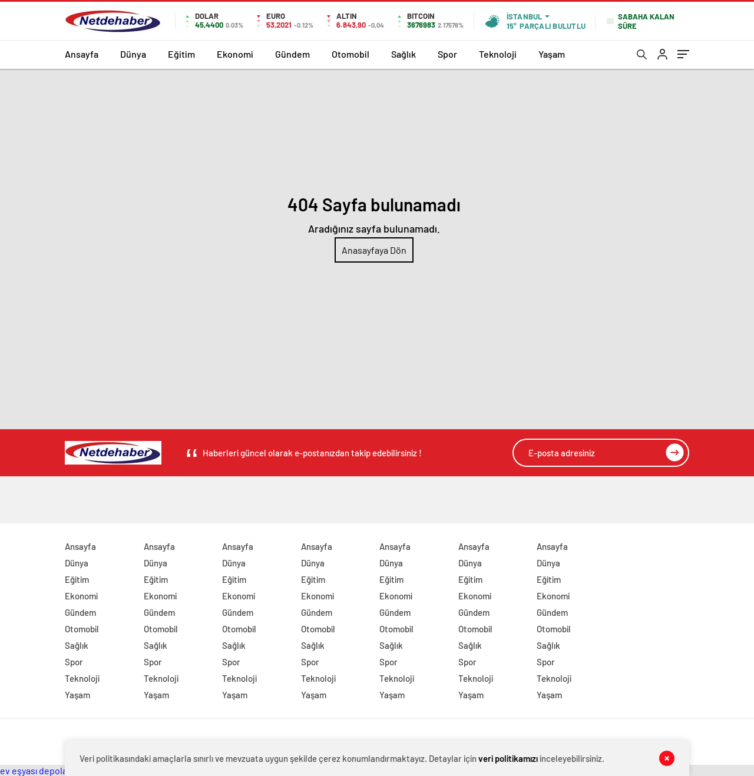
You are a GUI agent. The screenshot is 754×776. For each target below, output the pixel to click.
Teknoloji (498, 53)
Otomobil (350, 53)
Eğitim (181, 53)
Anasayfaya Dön (374, 250)
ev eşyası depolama (40, 770)
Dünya (133, 53)
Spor (447, 53)
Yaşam (551, 53)
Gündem (292, 53)
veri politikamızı (508, 758)
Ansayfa (81, 53)
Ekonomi (235, 53)
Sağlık (403, 53)
